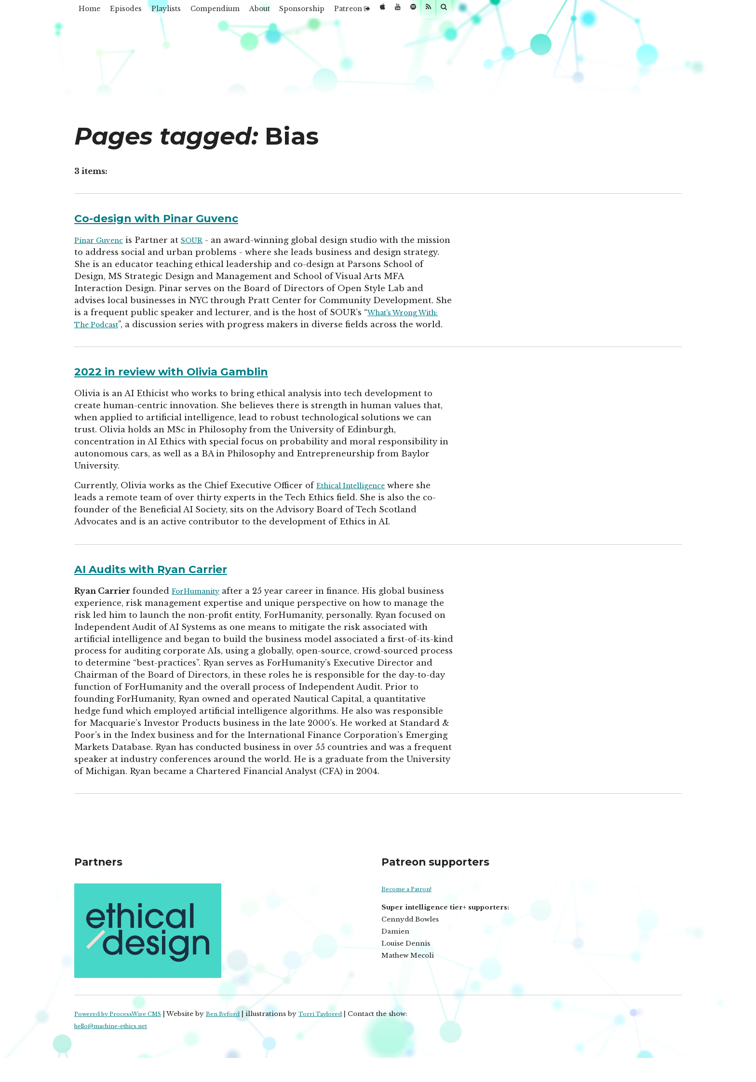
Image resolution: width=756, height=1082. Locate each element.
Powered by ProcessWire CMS (125, 1038)
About (322, 11)
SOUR (203, 240)
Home (95, 11)
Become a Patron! (411, 913)
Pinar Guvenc (103, 240)
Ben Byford (241, 1038)
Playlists (198, 11)
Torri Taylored (345, 1038)
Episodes (145, 11)
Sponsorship (379, 11)
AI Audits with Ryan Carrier (170, 580)
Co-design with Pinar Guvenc (177, 217)
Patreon (445, 11)
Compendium (262, 11)
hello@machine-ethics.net (118, 1050)
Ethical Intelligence (357, 497)
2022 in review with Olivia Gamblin (196, 382)
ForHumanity (201, 603)
